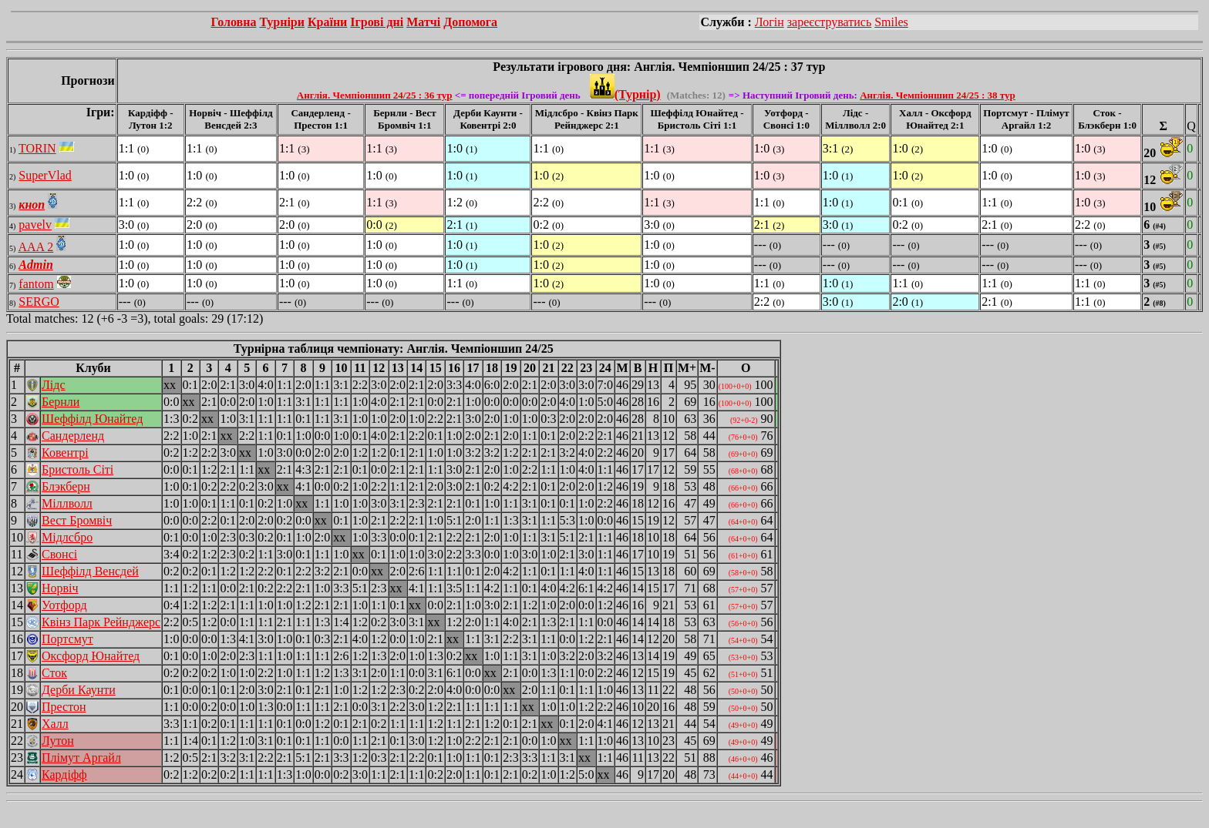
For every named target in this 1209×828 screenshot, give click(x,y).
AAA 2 (35, 246)
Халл (55, 723)
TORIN (37, 148)
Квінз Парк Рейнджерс (101, 622)
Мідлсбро (67, 537)
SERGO (39, 301)
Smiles (891, 21)
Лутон (58, 740)
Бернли (60, 401)
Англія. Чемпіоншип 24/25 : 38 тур (937, 95)
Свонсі (59, 554)
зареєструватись (829, 21)
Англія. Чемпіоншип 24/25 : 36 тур (375, 95)
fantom (36, 283)
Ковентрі (65, 452)
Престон (64, 706)
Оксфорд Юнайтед (91, 655)
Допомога (470, 21)
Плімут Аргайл (81, 757)
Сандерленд (73, 435)
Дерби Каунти (79, 689)
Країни (327, 21)
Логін (769, 21)
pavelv (35, 224)
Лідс (54, 384)
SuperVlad (45, 175)
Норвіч (60, 588)
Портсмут (67, 638)
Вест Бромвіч (77, 520)
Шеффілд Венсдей (90, 571)
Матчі (423, 21)
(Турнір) (625, 94)
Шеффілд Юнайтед (92, 418)
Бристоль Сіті (77, 469)
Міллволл (67, 503)
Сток (54, 672)
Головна (233, 21)
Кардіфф (64, 774)
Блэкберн (66, 486)
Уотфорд (64, 605)
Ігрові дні (376, 21)
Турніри (282, 21)
